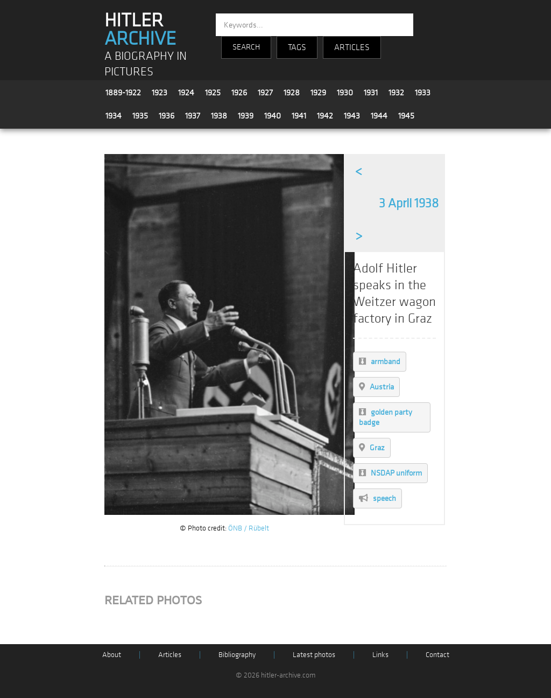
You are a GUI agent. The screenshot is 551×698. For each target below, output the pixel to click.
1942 (325, 115)
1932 (396, 92)
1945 (406, 115)
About (111, 655)
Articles (169, 655)
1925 (213, 92)
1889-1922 (123, 92)
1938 (219, 115)
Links (380, 655)
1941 (299, 115)
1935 (140, 115)
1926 (239, 92)
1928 (292, 92)
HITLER (140, 30)
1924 (186, 92)
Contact (437, 655)
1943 (352, 115)
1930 (345, 92)
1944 (379, 115)
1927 (265, 92)
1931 (371, 92)
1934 (113, 115)
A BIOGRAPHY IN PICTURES (145, 64)
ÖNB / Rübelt (248, 528)
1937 (192, 115)
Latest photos (314, 655)
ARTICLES (352, 47)
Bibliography (237, 655)
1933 (422, 92)
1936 (166, 115)
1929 (318, 92)
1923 (159, 92)
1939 (245, 115)
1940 (272, 115)
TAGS (297, 47)
